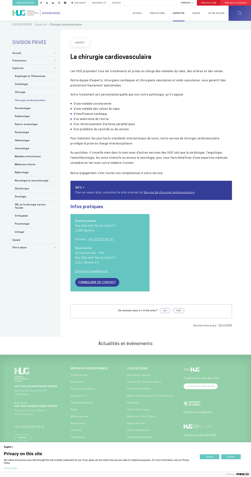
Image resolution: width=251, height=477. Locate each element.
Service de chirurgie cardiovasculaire (169, 193)
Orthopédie (21, 217)
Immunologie (22, 149)
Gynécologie (22, 133)
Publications (78, 438)
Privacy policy (10, 468)
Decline (231, 456)
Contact (22, 439)
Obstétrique (22, 189)
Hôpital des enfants (138, 390)
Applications (78, 424)
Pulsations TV (79, 397)
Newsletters (78, 383)
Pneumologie (22, 225)
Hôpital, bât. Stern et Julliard (144, 383)
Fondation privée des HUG (201, 379)
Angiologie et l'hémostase (30, 77)
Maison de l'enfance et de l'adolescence (150, 397)
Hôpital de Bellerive (138, 431)
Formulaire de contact (97, 283)
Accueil (137, 13)
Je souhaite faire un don (201, 387)
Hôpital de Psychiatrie (140, 438)
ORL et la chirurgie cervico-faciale (31, 207)
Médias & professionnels (89, 369)
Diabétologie (22, 117)
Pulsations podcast (82, 403)
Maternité (133, 403)
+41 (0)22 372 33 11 (29, 427)
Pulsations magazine (83, 390)
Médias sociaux (80, 417)
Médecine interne (25, 165)
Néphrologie (22, 173)
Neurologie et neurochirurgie (32, 181)
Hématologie (22, 141)
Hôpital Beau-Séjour (138, 410)
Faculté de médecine (197, 413)
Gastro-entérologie (26, 125)
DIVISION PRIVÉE (22, 25)
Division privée (51, 13)
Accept (209, 456)
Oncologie (20, 197)
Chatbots (76, 431)
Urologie (19, 233)
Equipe (196, 13)
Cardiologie (21, 85)
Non (179, 312)
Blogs (74, 410)
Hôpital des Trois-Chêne (141, 417)
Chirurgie (20, 93)
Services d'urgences (139, 376)
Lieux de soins (137, 369)
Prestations (157, 13)
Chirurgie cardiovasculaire (30, 101)
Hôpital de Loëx (136, 424)
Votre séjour (216, 13)
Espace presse (79, 376)
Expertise (179, 13)
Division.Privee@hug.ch (91, 272)
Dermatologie (23, 109)
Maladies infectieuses (28, 157)
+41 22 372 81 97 (101, 240)
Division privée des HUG (199, 436)
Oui (165, 312)
